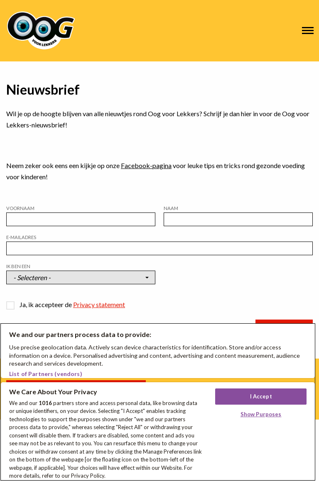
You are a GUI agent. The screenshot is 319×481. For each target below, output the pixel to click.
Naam (171, 208)
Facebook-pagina (146, 165)
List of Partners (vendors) (45, 373)
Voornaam (20, 208)
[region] (158, 402)
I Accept (261, 396)
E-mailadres (21, 237)
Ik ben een (18, 266)
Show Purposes (261, 414)
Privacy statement (99, 304)
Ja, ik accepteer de (72, 305)
